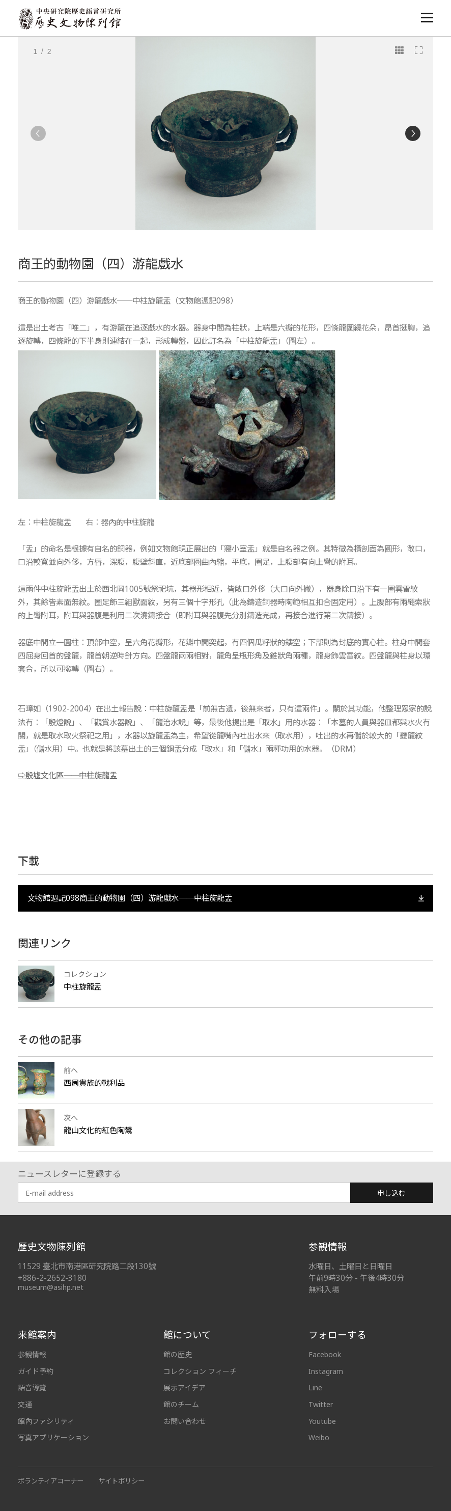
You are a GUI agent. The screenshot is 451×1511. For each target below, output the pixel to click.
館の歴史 (177, 1354)
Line (315, 1387)
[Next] (412, 133)
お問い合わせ (184, 1421)
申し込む (391, 1193)
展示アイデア (184, 1387)
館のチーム (181, 1404)
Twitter (320, 1404)
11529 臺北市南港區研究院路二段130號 (87, 1266)
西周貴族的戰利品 (94, 1083)
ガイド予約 (35, 1371)
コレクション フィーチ (200, 1371)
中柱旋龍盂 (83, 986)
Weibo (318, 1437)
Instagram (325, 1371)
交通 (25, 1404)
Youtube (322, 1421)
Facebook (324, 1354)
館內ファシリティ (46, 1421)
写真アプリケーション (53, 1437)
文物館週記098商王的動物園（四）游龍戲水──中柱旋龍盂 (225, 898)
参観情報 (32, 1354)
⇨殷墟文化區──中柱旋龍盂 (67, 775)
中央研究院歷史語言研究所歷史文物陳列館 (69, 19)
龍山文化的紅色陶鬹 (98, 1130)
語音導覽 (32, 1387)
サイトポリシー (121, 1481)
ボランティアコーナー (50, 1481)
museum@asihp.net (50, 1287)
